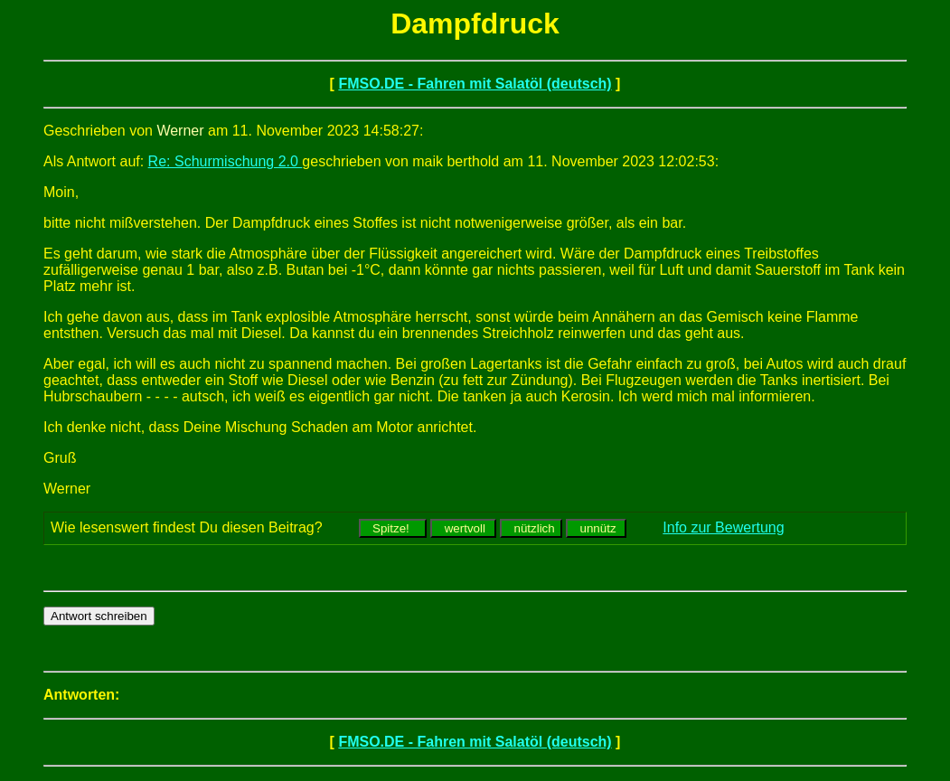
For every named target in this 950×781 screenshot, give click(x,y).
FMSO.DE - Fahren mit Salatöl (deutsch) (474, 83)
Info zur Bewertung (723, 527)
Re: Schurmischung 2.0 (225, 161)
